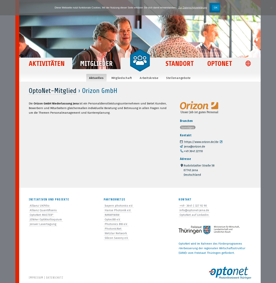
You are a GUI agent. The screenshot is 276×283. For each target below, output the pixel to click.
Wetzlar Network (116, 233)
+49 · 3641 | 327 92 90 (193, 205)
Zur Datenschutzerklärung (192, 7)
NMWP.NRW (112, 215)
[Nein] (271, 8)
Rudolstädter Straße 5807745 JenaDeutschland (197, 170)
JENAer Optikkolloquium (46, 219)
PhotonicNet (113, 228)
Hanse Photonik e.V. (118, 210)
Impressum (36, 277)
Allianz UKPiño (39, 205)
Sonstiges (187, 127)
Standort (179, 64)
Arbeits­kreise (149, 78)
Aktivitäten (47, 64)
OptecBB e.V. (112, 219)
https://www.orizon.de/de (199, 142)
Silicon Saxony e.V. (116, 238)
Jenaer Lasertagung (43, 224)
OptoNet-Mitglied (52, 91)
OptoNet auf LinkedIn (194, 215)
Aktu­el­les (96, 78)
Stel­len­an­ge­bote (178, 78)
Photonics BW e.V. (116, 224)
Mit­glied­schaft (121, 78)
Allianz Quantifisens (43, 210)
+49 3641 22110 (193, 151)
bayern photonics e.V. (119, 205)
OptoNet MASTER (41, 215)
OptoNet (219, 64)
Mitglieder (96, 64)
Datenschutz (54, 277)
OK (216, 7)
